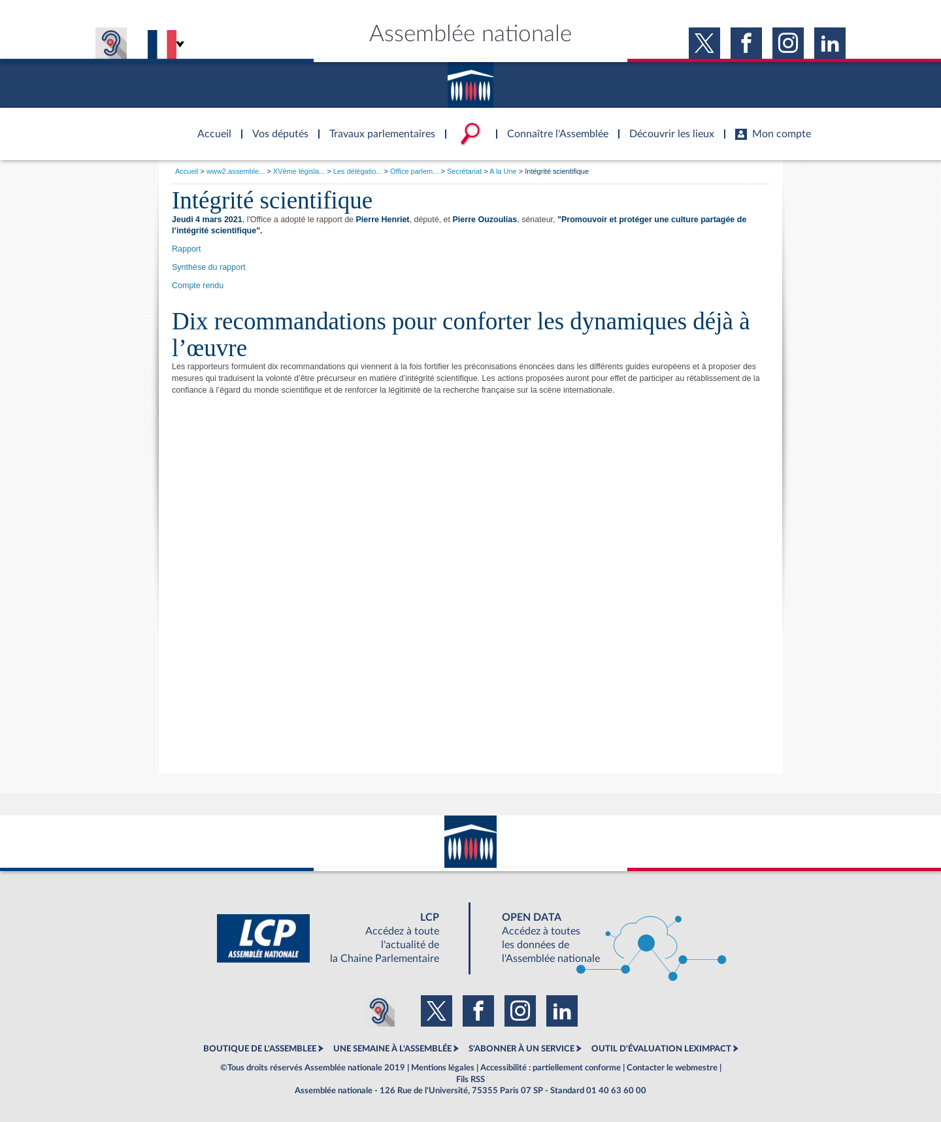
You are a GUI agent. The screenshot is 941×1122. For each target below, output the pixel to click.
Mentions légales (442, 1068)
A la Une (503, 171)
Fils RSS (470, 1079)
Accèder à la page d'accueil (210, 126)
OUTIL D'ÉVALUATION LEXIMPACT (661, 1049)
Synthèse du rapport (209, 267)
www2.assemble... (235, 171)
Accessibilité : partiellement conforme (550, 1068)
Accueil (186, 171)
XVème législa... (299, 171)
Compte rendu (197, 285)
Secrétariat (464, 171)
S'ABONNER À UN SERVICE (521, 1049)
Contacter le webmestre (672, 1068)
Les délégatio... (357, 171)
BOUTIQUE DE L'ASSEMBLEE (259, 1049)
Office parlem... (414, 171)
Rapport (186, 249)
